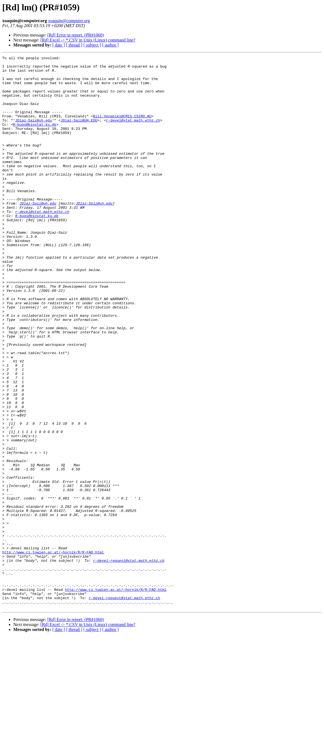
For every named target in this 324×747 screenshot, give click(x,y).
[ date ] (58, 45)
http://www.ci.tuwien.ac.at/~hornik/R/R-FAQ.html (53, 651)
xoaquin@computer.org (69, 20)
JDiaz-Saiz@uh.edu (33, 133)
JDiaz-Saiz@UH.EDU (79, 133)
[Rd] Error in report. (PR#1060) (75, 35)
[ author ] (110, 45)
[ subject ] (92, 45)
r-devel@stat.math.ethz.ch (133, 133)
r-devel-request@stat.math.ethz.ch (128, 661)
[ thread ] (74, 45)
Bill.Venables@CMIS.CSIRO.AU (122, 128)
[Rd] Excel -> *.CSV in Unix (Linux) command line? (87, 40)
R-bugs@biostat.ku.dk (34, 138)
